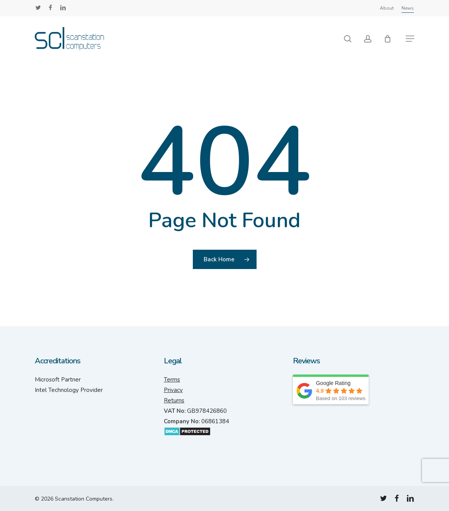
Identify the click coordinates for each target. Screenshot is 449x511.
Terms (172, 379)
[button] (410, 39)
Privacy (173, 390)
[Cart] (390, 38)
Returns (174, 400)
